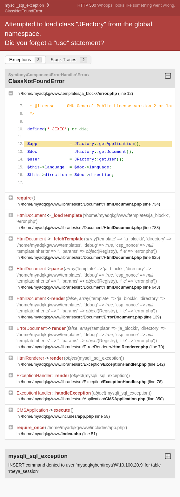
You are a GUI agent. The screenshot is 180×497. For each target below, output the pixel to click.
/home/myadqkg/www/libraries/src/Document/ (82, 204)
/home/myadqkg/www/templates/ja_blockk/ (69, 93)
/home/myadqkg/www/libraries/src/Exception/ (84, 364)
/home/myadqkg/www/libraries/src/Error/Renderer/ (85, 346)
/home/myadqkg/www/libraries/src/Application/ (84, 398)
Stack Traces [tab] (68, 59)
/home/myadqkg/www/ (51, 433)
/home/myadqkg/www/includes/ (58, 416)
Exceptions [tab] (25, 59)
